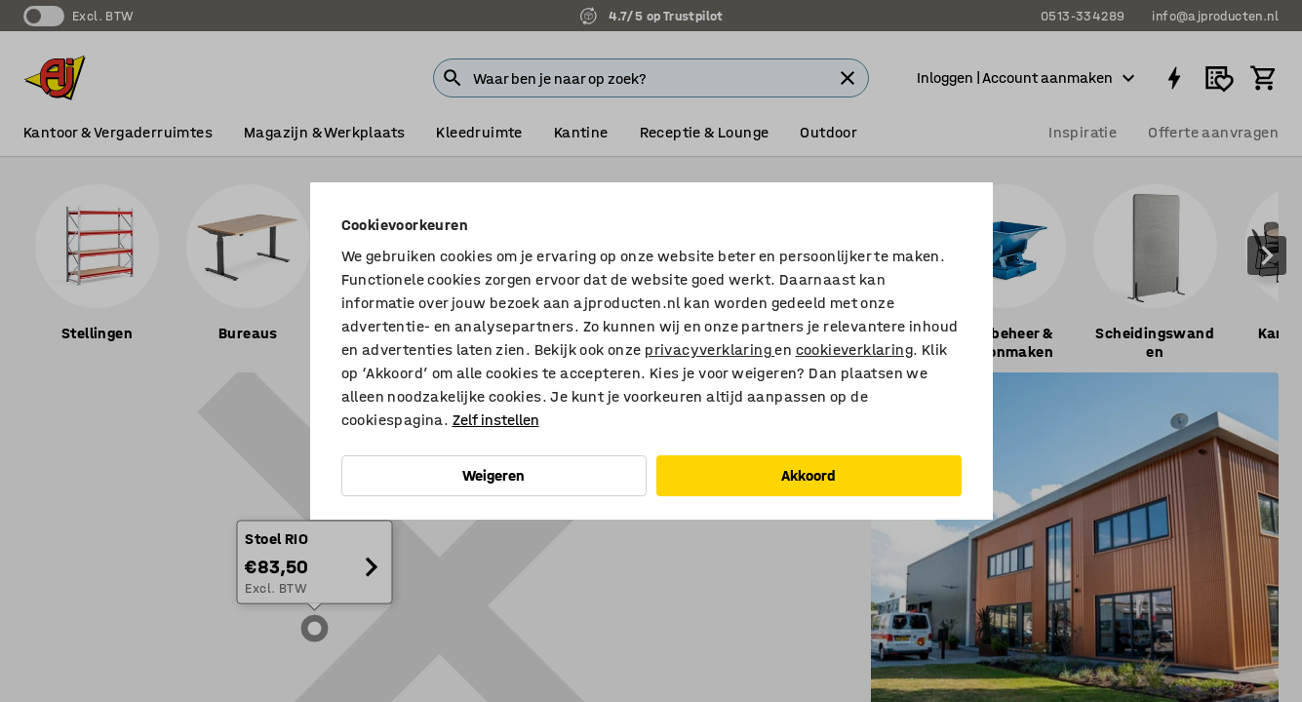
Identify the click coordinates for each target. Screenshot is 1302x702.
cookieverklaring (854, 349)
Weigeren (493, 475)
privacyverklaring (709, 349)
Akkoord (808, 475)
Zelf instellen (496, 419)
